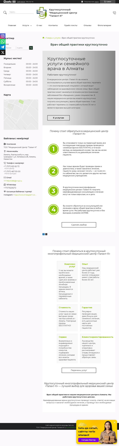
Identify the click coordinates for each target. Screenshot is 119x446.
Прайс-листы (70, 25)
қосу (97, 2)
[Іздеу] (5, 13)
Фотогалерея (104, 25)
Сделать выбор (79, 225)
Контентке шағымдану (74, 427)
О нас (39, 25)
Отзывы (87, 25)
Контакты (53, 25)
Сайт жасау (21, 2)
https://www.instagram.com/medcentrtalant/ (25, 195)
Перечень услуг (79, 370)
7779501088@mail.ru (13, 181)
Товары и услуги (53, 38)
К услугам (58, 118)
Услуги (25, 25)
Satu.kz (71, 425)
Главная (12, 25)
